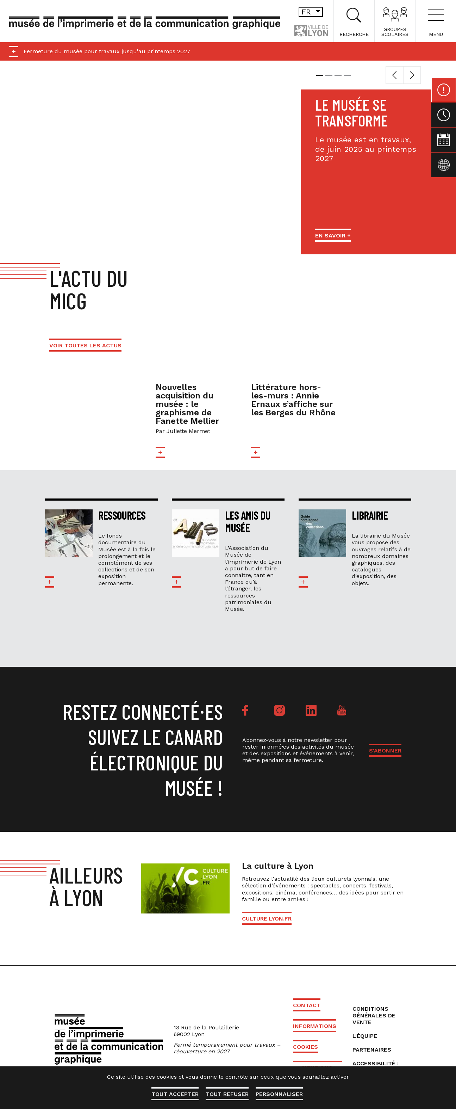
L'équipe (364, 1036)
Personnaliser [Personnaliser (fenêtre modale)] (279, 1094)
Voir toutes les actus (85, 345)
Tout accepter (175, 1094)
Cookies (305, 1046)
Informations (314, 1026)
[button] (394, 75)
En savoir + (333, 235)
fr (312, 11)
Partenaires (371, 1049)
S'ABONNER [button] (385, 750)
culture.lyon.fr (267, 918)
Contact (306, 1005)
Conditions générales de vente (373, 1015)
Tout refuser (227, 1094)
